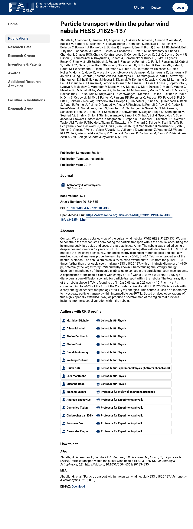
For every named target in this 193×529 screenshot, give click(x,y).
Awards (14, 73)
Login (180, 7)
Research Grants (21, 56)
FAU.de (139, 7)
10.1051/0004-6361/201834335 (88, 208)
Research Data (19, 47)
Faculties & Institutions (26, 100)
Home (13, 24)
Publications (18, 38)
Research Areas (21, 109)
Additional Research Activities (24, 84)
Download (78, 486)
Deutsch (156, 7)
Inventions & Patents (25, 64)
